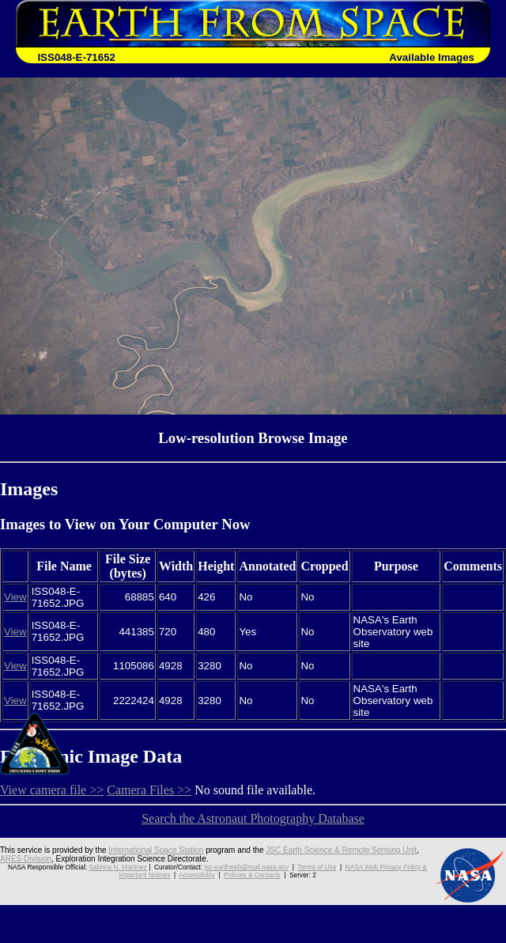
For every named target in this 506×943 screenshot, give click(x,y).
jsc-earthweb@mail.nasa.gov (246, 867)
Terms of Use (316, 867)
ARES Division (25, 858)
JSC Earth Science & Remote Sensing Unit (341, 850)
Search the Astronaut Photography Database (253, 818)
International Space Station (155, 850)
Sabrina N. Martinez (117, 867)
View (15, 597)
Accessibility (196, 875)
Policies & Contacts (252, 875)
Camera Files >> (149, 790)
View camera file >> (52, 790)
